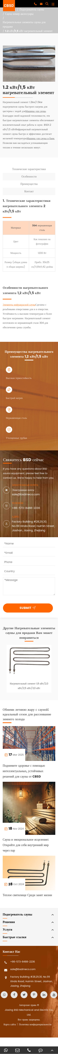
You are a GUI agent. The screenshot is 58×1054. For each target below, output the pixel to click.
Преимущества (29, 185)
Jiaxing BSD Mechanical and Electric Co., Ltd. (29, 1012)
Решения (9, 922)
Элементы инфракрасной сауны (19, 306)
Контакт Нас (11, 951)
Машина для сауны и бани (40, 139)
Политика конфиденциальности (35, 1024)
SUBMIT (28, 607)
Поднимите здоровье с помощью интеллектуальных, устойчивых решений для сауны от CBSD (24, 771)
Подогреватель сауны (31, 10)
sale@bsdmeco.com (19, 970)
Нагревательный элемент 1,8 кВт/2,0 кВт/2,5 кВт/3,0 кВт (29, 687)
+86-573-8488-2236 (26, 508)
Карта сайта (10, 1024)
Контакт (29, 193)
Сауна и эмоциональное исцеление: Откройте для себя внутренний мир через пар (26, 845)
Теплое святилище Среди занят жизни (27, 895)
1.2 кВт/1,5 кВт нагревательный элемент (29, 31)
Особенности (29, 178)
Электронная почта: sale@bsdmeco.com (26, 492)
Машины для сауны (35, 111)
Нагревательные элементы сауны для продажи (24, 24)
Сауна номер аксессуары (19, 14)
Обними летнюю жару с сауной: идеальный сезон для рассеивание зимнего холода (27, 714)
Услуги (7, 929)
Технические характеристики (29, 170)
